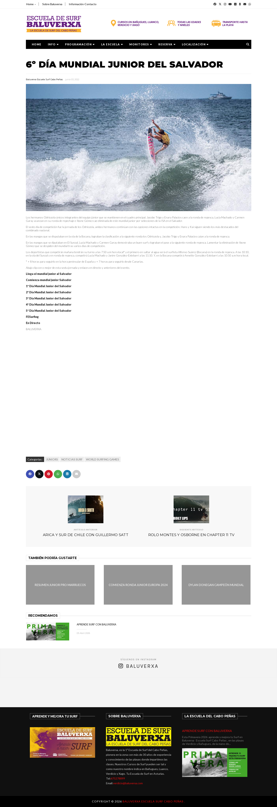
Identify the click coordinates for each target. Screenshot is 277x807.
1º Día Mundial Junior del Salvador (48, 286)
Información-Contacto (82, 4)
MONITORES (140, 44)
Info (53, 44)
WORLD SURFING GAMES (102, 459)
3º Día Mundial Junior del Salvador (48, 298)
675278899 (118, 778)
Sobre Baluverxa (52, 4)
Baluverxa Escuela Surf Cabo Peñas (44, 79)
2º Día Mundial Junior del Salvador (48, 292)
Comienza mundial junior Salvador (48, 280)
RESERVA (167, 44)
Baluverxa (142, 666)
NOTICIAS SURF (71, 459)
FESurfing (32, 316)
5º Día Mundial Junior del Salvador (48, 310)
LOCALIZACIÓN (195, 44)
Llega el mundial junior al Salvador (49, 273)
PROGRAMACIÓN (80, 44)
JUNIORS (52, 459)
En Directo (33, 323)
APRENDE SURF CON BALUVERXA (96, 624)
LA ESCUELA (112, 44)
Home (31, 4)
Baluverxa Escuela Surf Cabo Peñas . (154, 801)
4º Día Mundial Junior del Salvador (48, 304)
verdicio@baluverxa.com (128, 783)
